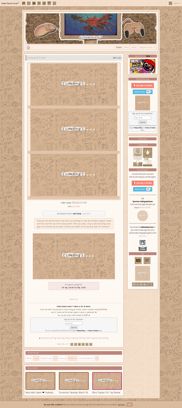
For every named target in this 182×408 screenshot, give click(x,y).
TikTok (81, 337)
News (97, 337)
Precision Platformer (86, 358)
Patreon (103, 309)
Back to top (74, 299)
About (127, 47)
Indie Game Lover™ (10, 3)
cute (55, 358)
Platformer (72, 358)
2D (97, 358)
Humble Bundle (145, 207)
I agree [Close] (130, 404)
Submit (133, 47)
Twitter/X (89, 337)
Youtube (119, 47)
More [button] (176, 3)
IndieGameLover (47, 337)
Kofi (86, 315)
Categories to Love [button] (146, 47)
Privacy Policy (81, 331)
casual (36, 358)
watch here (86, 213)
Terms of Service (93, 331)
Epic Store (142, 235)
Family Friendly (46, 358)
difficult (28, 358)
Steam (77, 206)
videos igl (62, 358)
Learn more (121, 404)
